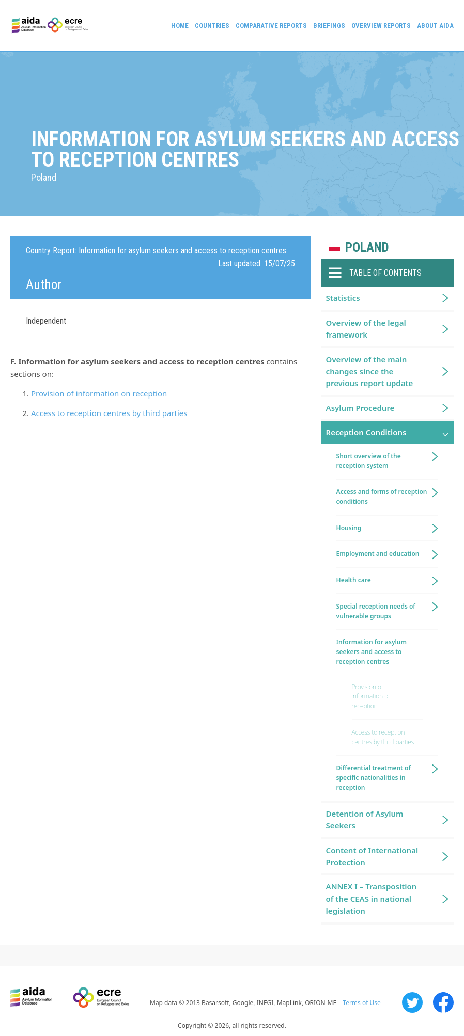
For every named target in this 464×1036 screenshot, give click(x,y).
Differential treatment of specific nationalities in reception (373, 777)
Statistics (343, 298)
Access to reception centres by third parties (109, 413)
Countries (212, 25)
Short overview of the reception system (368, 461)
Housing (349, 527)
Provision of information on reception (99, 393)
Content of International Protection (372, 856)
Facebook (443, 1002)
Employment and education (378, 553)
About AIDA (435, 25)
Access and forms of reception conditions (381, 496)
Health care (353, 580)
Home (180, 25)
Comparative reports (271, 25)
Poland (367, 247)
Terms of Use (361, 1002)
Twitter (412, 1002)
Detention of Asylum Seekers (365, 819)
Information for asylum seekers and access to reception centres (371, 651)
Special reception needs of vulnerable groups (375, 611)
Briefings (329, 25)
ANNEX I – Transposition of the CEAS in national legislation (371, 898)
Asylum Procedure (360, 408)
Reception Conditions (366, 432)
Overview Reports (381, 25)
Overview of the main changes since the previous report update (369, 371)
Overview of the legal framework (366, 328)
